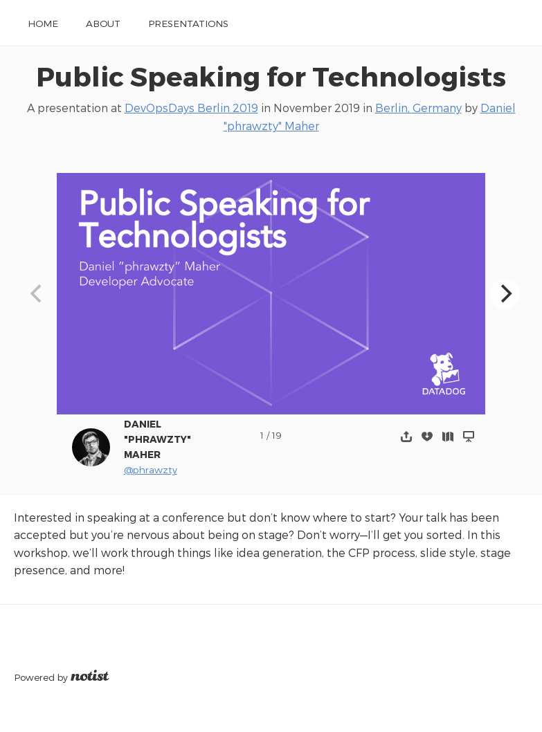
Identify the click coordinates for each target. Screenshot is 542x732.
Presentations (188, 23)
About (103, 23)
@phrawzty (150, 469)
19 (277, 435)
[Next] (504, 294)
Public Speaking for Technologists (271, 76)
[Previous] (37, 294)
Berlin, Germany (418, 107)
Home (43, 23)
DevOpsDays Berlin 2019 (191, 107)
